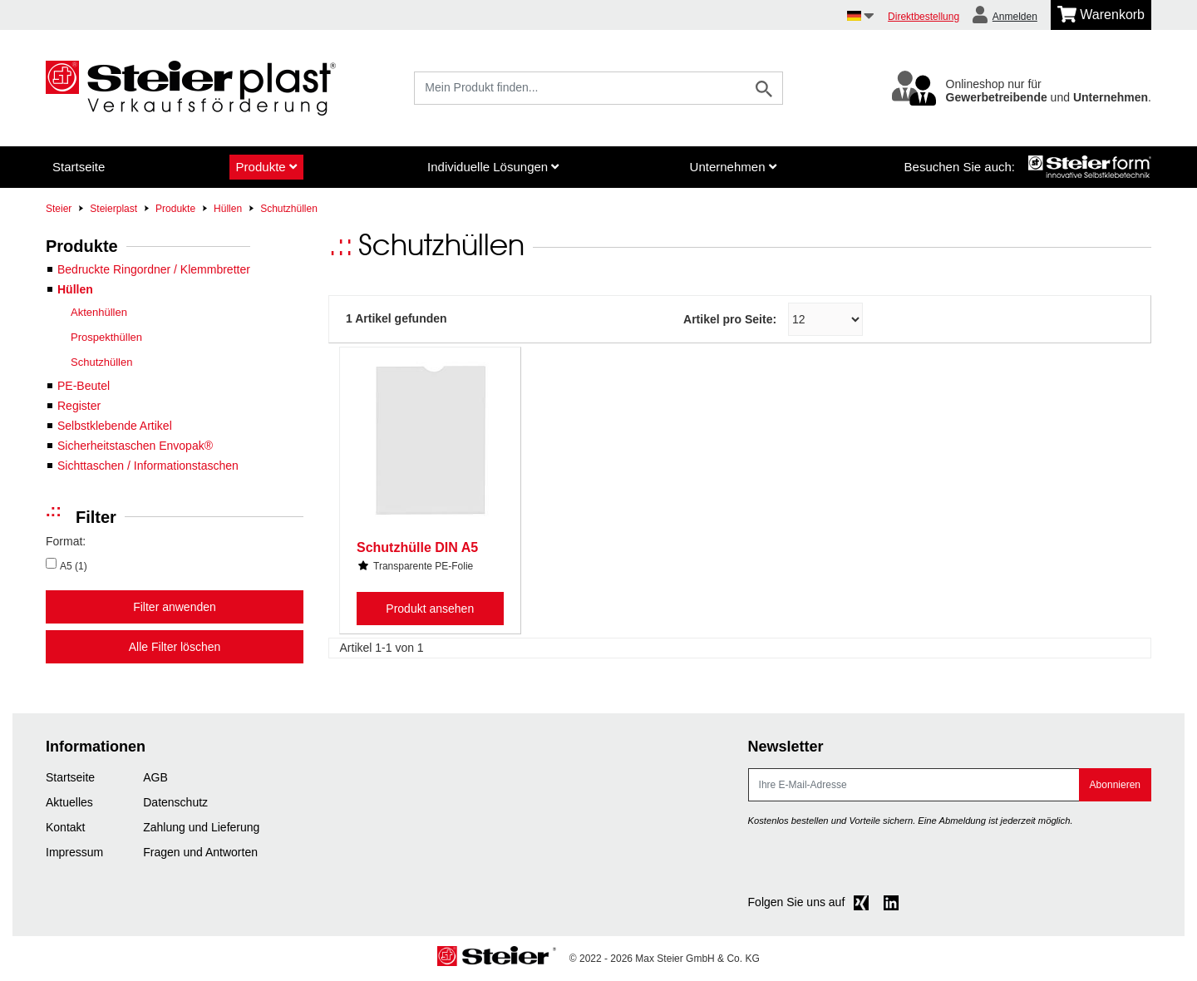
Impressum (74, 852)
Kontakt (65, 827)
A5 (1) (73, 566)
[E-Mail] (914, 784)
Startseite (78, 167)
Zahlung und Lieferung (201, 827)
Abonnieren (1115, 785)
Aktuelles (69, 802)
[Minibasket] (1101, 15)
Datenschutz (175, 802)
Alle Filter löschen (175, 646)
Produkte (266, 167)
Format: (66, 541)
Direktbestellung (923, 16)
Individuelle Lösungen (493, 167)
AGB (155, 777)
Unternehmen (733, 167)
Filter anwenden (174, 607)
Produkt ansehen (430, 608)
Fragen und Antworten (200, 852)
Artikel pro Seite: (729, 319)
